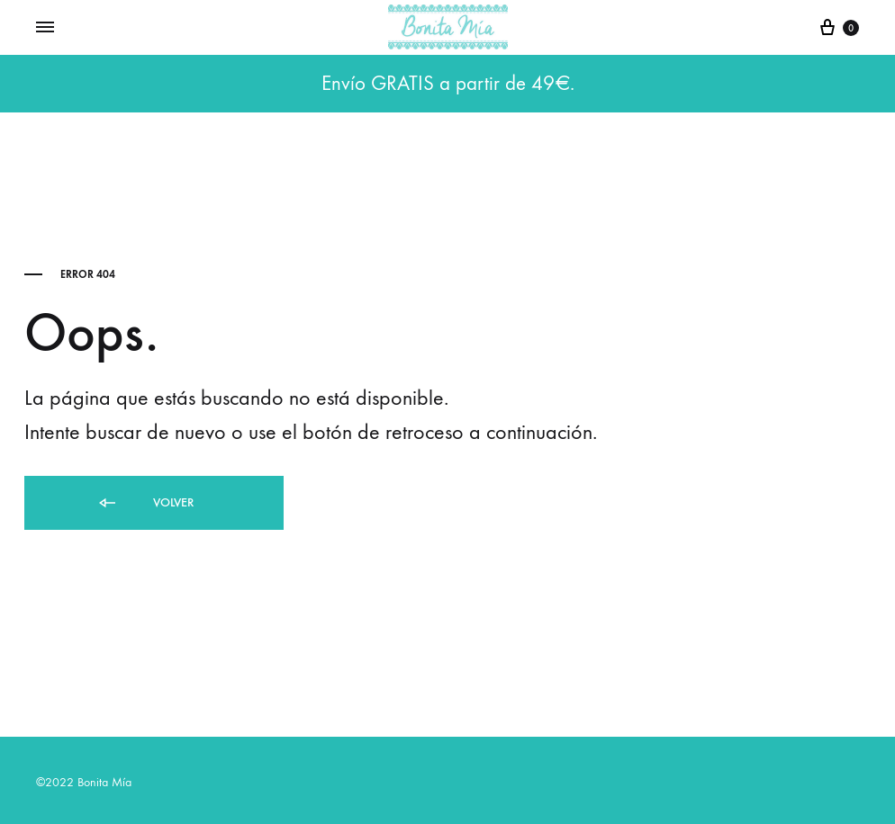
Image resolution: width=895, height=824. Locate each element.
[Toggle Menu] (45, 28)
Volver (145, 503)
